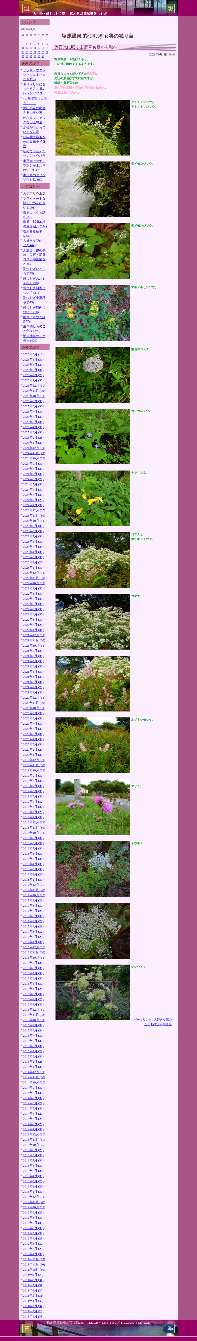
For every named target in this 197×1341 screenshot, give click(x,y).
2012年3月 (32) (33, 1243)
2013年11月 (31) (34, 1139)
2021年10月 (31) (34, 645)
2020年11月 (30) (34, 703)
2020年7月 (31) (33, 723)
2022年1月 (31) (33, 630)
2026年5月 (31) (33, 359)
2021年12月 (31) (34, 635)
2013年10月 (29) (34, 1145)
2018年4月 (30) (33, 864)
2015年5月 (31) (33, 1046)
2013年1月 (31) (33, 1191)
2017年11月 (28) (34, 890)
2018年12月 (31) (34, 822)
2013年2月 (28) (33, 1186)
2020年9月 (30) (33, 713)
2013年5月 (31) (33, 1171)
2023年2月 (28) (33, 562)
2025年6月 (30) (33, 417)
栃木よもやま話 (161, 1024)
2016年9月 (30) (33, 963)
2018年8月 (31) (33, 843)
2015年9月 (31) (33, 1025)
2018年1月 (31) (33, 879)
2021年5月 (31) (33, 671)
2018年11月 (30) (34, 827)
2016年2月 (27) (33, 999)
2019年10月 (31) (34, 770)
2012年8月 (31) (33, 1217)
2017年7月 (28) (33, 911)
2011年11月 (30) (34, 1264)
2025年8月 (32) (33, 406)
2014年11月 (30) (34, 1077)
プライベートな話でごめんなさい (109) (34, 203)
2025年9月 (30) (33, 401)
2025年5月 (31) (33, 422)
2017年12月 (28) (34, 885)
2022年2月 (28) (33, 625)
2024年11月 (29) (34, 453)
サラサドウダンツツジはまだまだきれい (34, 74)
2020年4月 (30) (33, 739)
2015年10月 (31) (34, 1020)
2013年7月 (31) (33, 1160)
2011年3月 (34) (33, 1306)
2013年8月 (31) (33, 1155)
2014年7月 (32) (33, 1098)
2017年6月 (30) (33, 916)
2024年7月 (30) (33, 474)
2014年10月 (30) (34, 1082)
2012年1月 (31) (33, 1254)
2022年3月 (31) (33, 619)
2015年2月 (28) (33, 1061)
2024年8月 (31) (33, 469)
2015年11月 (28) (34, 1015)
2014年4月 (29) (33, 1113)
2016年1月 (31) (33, 1004)
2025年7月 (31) (33, 411)
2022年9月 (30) (33, 588)
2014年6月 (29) (33, 1103)
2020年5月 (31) (33, 734)
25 (23, 56)
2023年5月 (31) (33, 547)
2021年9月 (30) (33, 651)
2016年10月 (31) (34, 957)
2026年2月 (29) (33, 375)
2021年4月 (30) (33, 677)
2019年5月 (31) (33, 796)
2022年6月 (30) (33, 604)
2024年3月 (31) (33, 495)
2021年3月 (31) (33, 682)
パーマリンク (143, 1019)
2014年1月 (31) (33, 1129)
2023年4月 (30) (33, 552)
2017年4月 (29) (33, 926)
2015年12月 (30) (34, 1009)
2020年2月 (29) (33, 749)
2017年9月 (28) (33, 900)
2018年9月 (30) (33, 838)
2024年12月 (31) (34, 448)
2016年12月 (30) (34, 947)
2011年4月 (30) (33, 1301)
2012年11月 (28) (34, 1202)
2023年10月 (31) (34, 521)
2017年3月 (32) (33, 931)
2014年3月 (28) (33, 1119)
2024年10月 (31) (34, 458)
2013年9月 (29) (33, 1150)
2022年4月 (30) (33, 614)
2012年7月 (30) (33, 1223)
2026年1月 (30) (33, 380)
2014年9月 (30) (33, 1087)
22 (39, 52)
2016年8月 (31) (33, 968)
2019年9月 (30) (33, 775)
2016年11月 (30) (34, 952)
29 (39, 56)
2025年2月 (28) (33, 437)
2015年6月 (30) (33, 1041)
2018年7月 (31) (33, 848)
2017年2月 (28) (33, 937)
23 (43, 52)
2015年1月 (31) (33, 1067)
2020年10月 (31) (34, 708)
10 (47, 43)
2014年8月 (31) (33, 1093)
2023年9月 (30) (33, 526)
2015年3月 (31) (33, 1056)
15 (39, 48)
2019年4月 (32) (33, 801)
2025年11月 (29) (34, 391)
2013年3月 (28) (33, 1181)
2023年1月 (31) (33, 567)
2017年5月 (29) (33, 921)
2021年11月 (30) (34, 640)
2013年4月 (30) (33, 1176)
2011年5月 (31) (33, 1295)
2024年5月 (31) (33, 484)
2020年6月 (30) (33, 729)
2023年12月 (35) (34, 510)
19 (27, 52)
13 (31, 48)
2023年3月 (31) (33, 557)
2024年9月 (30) (33, 463)
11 (23, 48)
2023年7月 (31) (33, 536)
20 (31, 52)
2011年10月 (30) (34, 1269)
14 (35, 48)
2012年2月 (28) (33, 1249)
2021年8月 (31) (33, 656)
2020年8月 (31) (33, 718)
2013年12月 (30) (34, 1134)
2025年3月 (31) (33, 432)
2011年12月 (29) (34, 1259)
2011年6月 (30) (33, 1290)
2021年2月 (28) (33, 687)
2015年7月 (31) (33, 1035)
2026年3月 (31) (33, 370)
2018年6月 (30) (33, 853)
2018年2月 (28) (33, 874)
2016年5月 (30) (33, 983)
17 (47, 48)
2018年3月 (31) (33, 869)
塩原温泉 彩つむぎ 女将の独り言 (98, 35)
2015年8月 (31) (33, 1030)
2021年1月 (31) (33, 692)
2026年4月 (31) (33, 365)
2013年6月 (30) (33, 1165)
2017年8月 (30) (33, 905)
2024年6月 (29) (33, 479)
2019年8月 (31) (33, 781)
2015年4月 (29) (33, 1051)
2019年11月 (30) (34, 765)
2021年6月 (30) (33, 666)
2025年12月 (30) (34, 385)
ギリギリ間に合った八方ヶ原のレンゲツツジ (34, 88)
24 (47, 52)
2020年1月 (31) (33, 755)
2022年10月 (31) (34, 583)
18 (23, 52)
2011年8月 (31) (33, 1280)
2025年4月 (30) (33, 427)
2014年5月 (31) (33, 1108)
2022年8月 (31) (33, 593)
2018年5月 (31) (33, 859)
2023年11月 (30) (34, 515)
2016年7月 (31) (33, 973)
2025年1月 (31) (33, 443)
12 (27, 48)
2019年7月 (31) (33, 786)
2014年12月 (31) (34, 1072)
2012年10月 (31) (34, 1207)
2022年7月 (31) (33, 599)
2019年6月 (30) (33, 791)
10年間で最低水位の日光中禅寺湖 (34, 141)
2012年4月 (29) (33, 1238)
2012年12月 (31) (34, 1197)
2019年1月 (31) (33, 817)
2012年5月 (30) (33, 1233)
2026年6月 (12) (33, 354)
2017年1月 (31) (33, 942)
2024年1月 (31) (33, 505)
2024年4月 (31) (33, 489)
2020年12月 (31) (34, 697)
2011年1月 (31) (33, 1316)
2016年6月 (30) (33, 978)
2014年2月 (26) (33, 1124)
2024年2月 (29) (33, 500)
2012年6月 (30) (33, 1228)
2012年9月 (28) (33, 1212)
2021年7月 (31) (33, 661)
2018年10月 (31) (34, 833)
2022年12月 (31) (34, 573)
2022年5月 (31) (33, 609)
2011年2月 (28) (33, 1311)
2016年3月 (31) (33, 994)
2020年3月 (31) (33, 744)
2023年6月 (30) (33, 541)
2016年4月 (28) (33, 989)
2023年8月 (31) (33, 531)
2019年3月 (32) (33, 807)
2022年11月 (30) (34, 578)
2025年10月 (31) (34, 396)
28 (35, 56)
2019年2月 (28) (33, 812)
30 (43, 56)
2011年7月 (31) (33, 1285)
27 (31, 56)
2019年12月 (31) (34, 760)
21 (35, 52)
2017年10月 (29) (34, 895)
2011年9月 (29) (33, 1275)
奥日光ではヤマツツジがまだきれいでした (34, 165)
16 (43, 48)
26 (27, 56)
